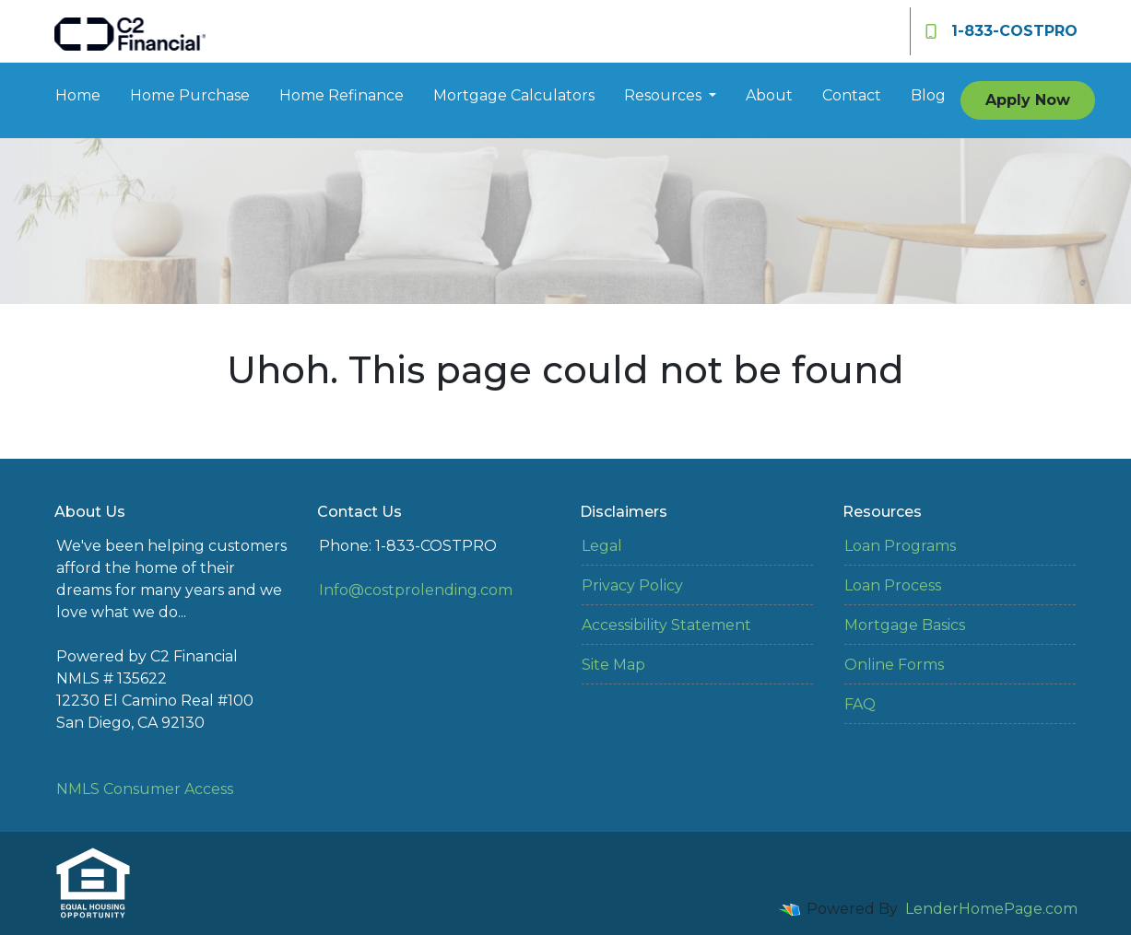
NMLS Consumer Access (144, 789)
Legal (602, 546)
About (769, 95)
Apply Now (1027, 100)
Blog (928, 95)
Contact (851, 95)
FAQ (860, 704)
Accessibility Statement (666, 625)
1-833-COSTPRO (1001, 31)
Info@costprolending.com (415, 590)
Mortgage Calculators (514, 95)
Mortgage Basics (904, 625)
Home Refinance (341, 95)
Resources (664, 95)
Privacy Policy (632, 585)
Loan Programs (900, 546)
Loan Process (892, 585)
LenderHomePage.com (991, 908)
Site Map (613, 664)
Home (77, 95)
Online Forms (894, 664)
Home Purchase (190, 95)
